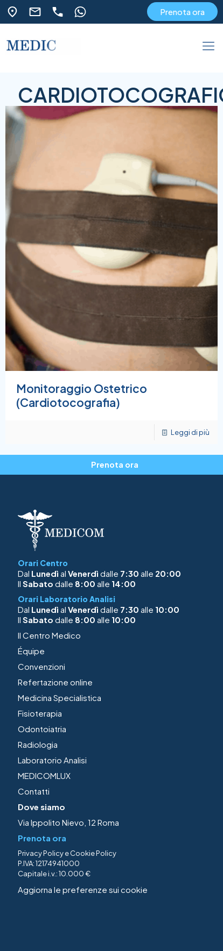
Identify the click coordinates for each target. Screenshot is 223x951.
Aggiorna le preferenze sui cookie (83, 889)
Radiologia (38, 744)
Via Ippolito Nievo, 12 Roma (68, 822)
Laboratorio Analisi (52, 760)
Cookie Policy (93, 853)
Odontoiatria (42, 729)
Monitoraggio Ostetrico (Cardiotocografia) (81, 395)
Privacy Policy (41, 853)
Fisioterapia (40, 713)
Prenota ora (182, 11)
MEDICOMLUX (44, 775)
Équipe (31, 651)
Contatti (34, 791)
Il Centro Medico (49, 635)
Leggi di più (190, 432)
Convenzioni (41, 666)
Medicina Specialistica (59, 697)
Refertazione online (55, 682)
